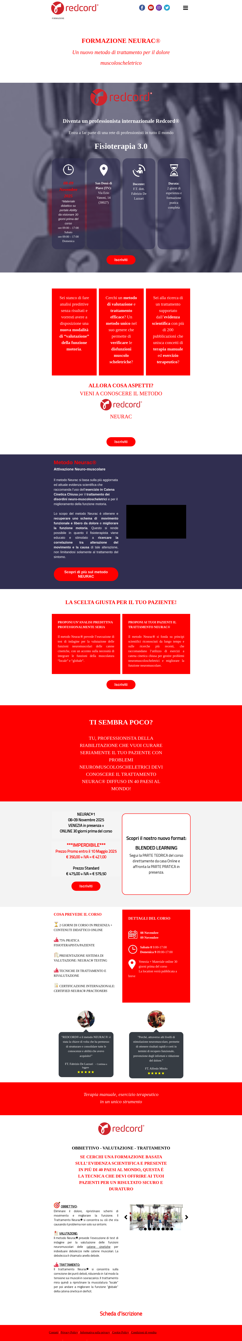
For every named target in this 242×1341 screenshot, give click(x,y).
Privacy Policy (69, 1332)
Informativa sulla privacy (95, 1332)
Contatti (53, 1332)
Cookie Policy (120, 1332)
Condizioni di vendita (144, 1332)
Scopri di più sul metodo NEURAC (86, 574)
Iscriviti (121, 260)
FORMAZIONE (58, 18)
